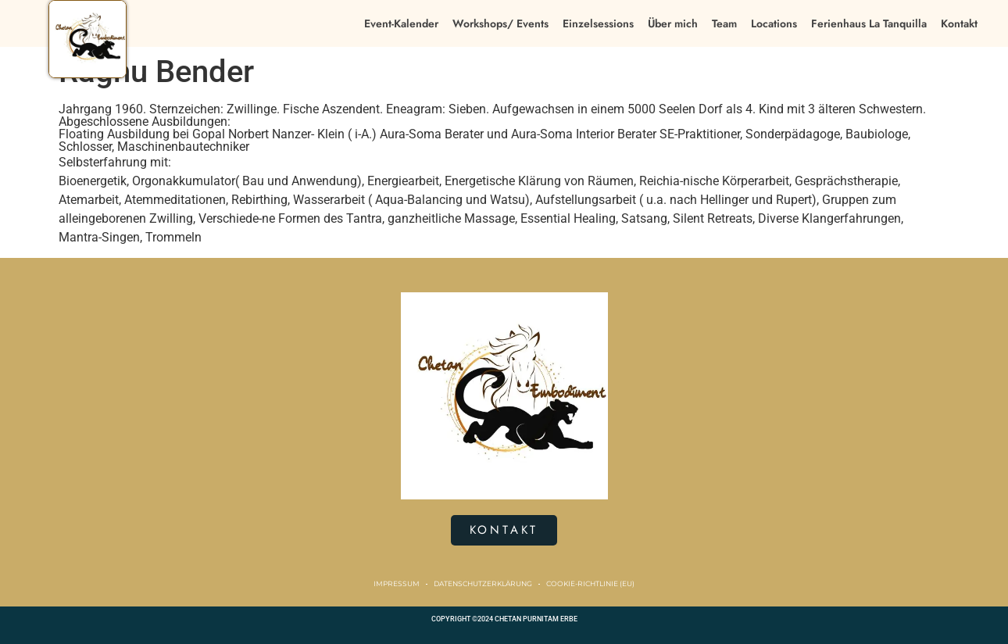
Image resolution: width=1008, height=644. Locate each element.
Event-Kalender (401, 23)
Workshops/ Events (500, 23)
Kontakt (959, 23)
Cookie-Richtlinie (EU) (590, 583)
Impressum (397, 583)
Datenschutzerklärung (483, 583)
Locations (774, 23)
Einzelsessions (598, 23)
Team (724, 23)
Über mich (673, 23)
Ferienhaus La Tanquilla (869, 23)
